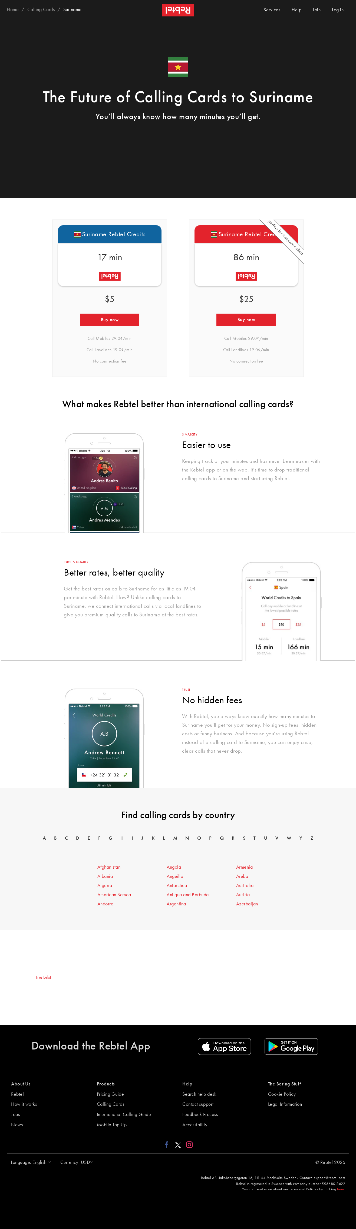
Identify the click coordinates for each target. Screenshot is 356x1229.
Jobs (15, 1114)
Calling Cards (110, 1104)
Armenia (244, 867)
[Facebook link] (168, 1144)
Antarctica (177, 885)
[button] (29, 1162)
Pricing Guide (110, 1094)
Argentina (176, 904)
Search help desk (199, 1094)
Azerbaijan (247, 904)
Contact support (198, 1104)
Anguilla (175, 876)
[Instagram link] (188, 1144)
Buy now (110, 319)
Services (271, 10)
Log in (338, 10)
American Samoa (114, 894)
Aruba (242, 876)
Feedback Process (200, 1114)
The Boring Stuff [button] (284, 1084)
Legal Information (285, 1104)
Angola (174, 867)
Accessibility (194, 1124)
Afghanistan (109, 867)
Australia (245, 885)
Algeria (104, 885)
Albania (105, 876)
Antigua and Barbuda (188, 894)
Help (296, 10)
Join (317, 10)
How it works (24, 1104)
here (340, 1189)
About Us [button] (20, 1084)
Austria (243, 894)
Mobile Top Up (112, 1124)
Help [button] (187, 1084)
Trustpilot (43, 977)
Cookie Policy (282, 1094)
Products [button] (106, 1084)
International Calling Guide (124, 1114)
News (17, 1124)
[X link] (178, 1144)
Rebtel (17, 1094)
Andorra (105, 904)
